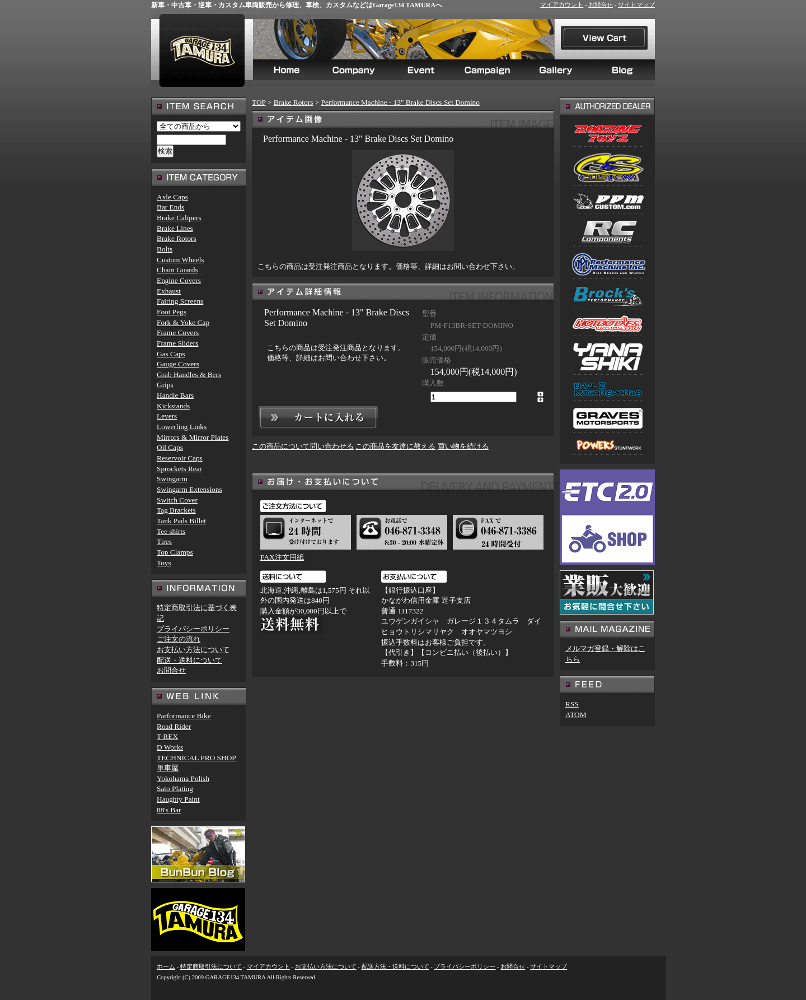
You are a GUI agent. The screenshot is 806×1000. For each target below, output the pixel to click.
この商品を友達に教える (395, 446)
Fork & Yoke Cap (183, 322)
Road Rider (174, 726)
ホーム (166, 967)
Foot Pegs (171, 312)
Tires (164, 541)
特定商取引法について (211, 967)
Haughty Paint (178, 799)
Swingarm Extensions (189, 489)
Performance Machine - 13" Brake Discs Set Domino (400, 102)
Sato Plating (175, 788)
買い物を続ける (463, 446)
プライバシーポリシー (193, 629)
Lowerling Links (182, 426)
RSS (572, 704)
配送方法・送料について (395, 967)
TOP (258, 102)
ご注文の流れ (178, 639)
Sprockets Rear (179, 468)
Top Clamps (175, 552)
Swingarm (172, 479)
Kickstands (173, 406)
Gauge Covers (178, 364)
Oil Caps (170, 447)
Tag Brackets (176, 510)
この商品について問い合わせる (303, 446)
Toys (164, 563)
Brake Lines (175, 228)
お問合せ (600, 5)
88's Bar (169, 810)
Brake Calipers (179, 217)
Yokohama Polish (183, 778)
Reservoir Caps (180, 458)
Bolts (164, 249)
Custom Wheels (180, 259)
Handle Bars (175, 395)
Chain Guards (177, 270)
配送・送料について (189, 660)
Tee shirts (171, 531)
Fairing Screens (180, 301)
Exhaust (169, 291)
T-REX (167, 736)
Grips (165, 384)
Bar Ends (170, 207)
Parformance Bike (184, 715)
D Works (170, 747)
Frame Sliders (177, 343)
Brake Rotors (293, 102)
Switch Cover (177, 500)
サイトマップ (636, 5)
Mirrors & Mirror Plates (192, 437)
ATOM (576, 714)
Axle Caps (172, 197)
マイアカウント (561, 5)
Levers (167, 416)
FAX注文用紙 (282, 557)
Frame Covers (178, 332)
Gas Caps (171, 354)
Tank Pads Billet (181, 521)
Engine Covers (179, 280)
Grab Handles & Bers (189, 374)
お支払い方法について (193, 649)
